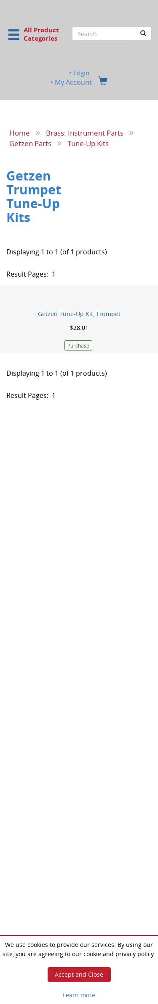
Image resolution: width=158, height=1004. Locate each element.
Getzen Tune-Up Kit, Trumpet (79, 314)
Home (19, 133)
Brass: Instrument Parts (84, 133)
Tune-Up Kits (88, 143)
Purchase (78, 345)
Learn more (79, 995)
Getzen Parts (30, 143)
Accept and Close (79, 974)
